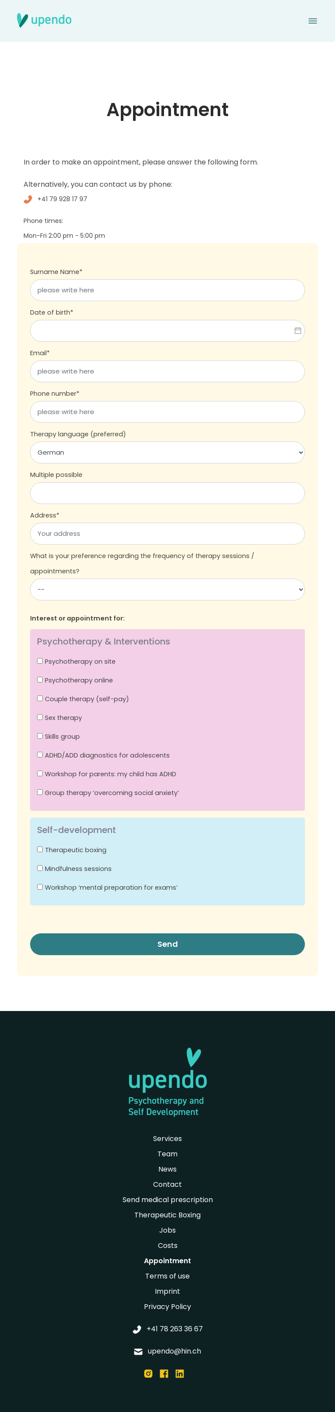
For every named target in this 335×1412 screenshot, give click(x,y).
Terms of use (167, 1276)
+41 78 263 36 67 (168, 1329)
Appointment (167, 1261)
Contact (167, 1184)
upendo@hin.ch (167, 1351)
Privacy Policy (167, 1307)
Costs (168, 1246)
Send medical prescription (168, 1200)
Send (167, 944)
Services (167, 1139)
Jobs (167, 1230)
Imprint (167, 1291)
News (167, 1169)
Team (167, 1154)
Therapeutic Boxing (167, 1215)
